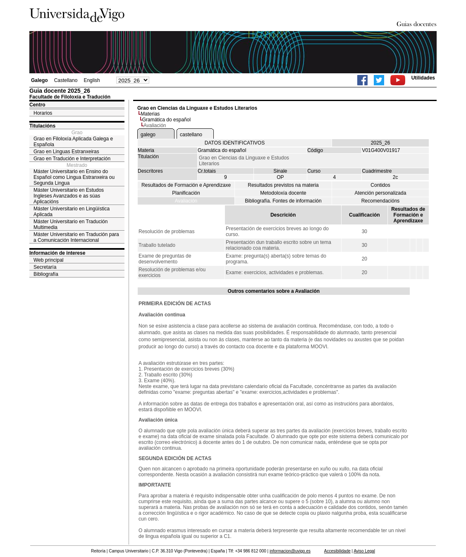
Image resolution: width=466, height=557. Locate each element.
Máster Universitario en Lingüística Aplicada (71, 211)
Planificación (186, 193)
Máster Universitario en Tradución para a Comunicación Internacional (76, 237)
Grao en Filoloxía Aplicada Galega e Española (73, 141)
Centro (37, 105)
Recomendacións (380, 201)
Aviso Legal (364, 551)
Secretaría (44, 267)
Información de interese (57, 253)
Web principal (48, 260)
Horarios (42, 113)
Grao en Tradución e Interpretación (71, 159)
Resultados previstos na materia (283, 185)
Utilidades (423, 78)
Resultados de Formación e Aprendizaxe (186, 185)
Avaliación (186, 201)
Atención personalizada (380, 193)
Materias (150, 114)
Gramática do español (166, 120)
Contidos (380, 185)
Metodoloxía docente (283, 193)
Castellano (66, 80)
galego (148, 134)
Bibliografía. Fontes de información (283, 201)
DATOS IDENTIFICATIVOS (235, 143)
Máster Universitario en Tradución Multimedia (70, 224)
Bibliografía (45, 274)
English (92, 80)
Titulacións (42, 126)
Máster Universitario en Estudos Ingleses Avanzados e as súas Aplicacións (68, 196)
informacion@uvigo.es (290, 551)
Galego (39, 80)
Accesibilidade (337, 551)
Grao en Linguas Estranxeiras (66, 151)
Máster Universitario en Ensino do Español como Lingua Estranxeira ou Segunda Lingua (74, 177)
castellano (191, 134)
